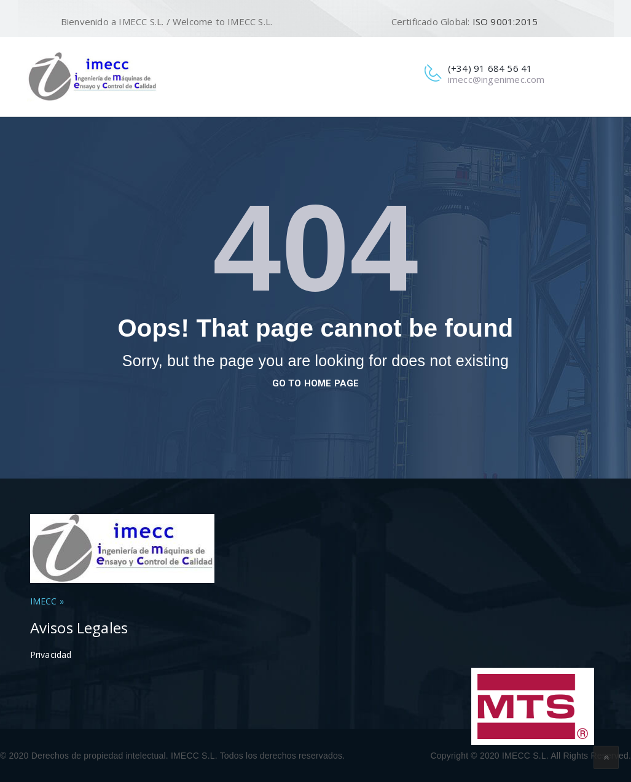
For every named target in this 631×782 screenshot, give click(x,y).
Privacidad (51, 654)
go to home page (315, 383)
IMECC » (47, 601)
